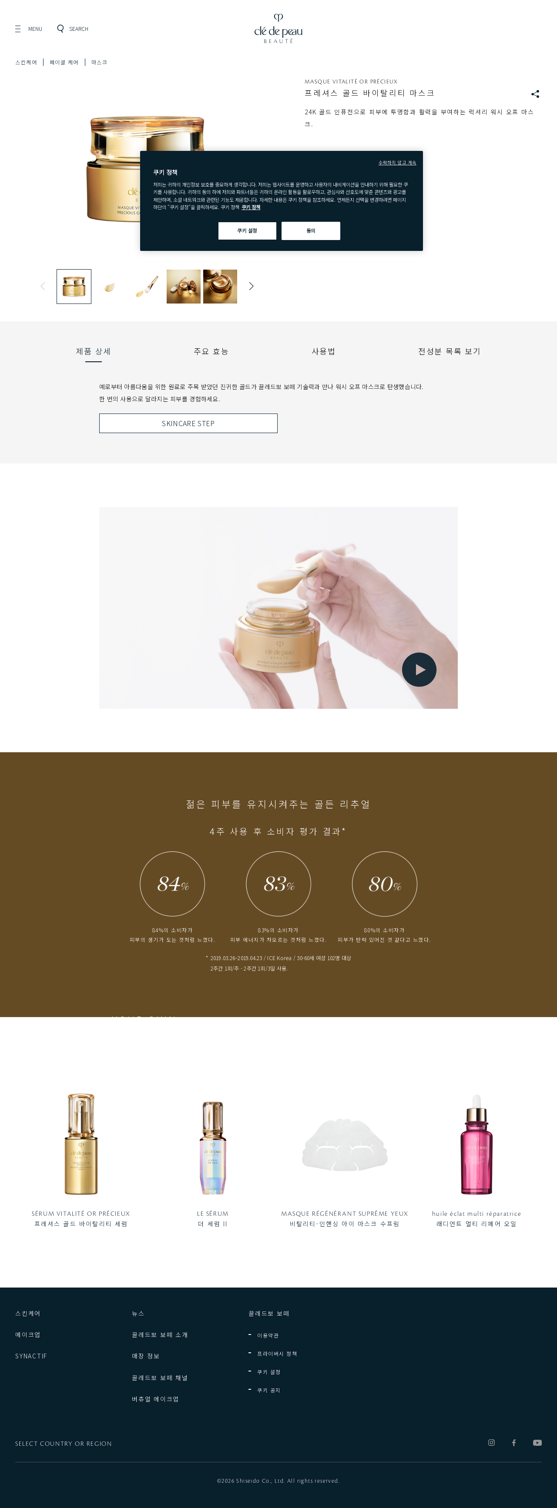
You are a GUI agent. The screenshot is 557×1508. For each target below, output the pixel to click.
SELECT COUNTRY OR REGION (63, 1444)
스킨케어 (26, 62)
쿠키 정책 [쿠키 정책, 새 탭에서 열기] (251, 207)
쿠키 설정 (269, 1371)
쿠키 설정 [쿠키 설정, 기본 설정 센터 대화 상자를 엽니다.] (247, 230)
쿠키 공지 (269, 1390)
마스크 (99, 62)
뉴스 (138, 1313)
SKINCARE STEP (188, 423)
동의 (310, 230)
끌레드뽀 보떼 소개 (160, 1334)
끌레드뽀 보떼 (268, 1313)
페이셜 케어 (64, 62)
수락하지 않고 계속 (397, 162)
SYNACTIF (31, 1355)
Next (249, 286)
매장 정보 (146, 1355)
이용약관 (268, 1335)
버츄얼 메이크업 (155, 1399)
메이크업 (28, 1334)
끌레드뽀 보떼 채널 (160, 1377)
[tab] (93, 351)
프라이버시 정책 (277, 1353)
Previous (44, 286)
